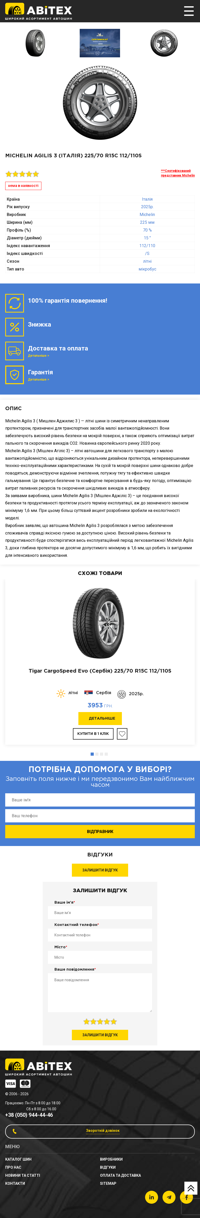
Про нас (13, 1167)
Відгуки (108, 1167)
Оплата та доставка (120, 1175)
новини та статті (22, 1175)
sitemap (108, 1183)
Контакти (15, 1183)
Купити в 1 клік (93, 733)
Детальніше (102, 718)
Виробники (111, 1159)
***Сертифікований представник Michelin (178, 173)
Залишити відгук (100, 870)
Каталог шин (18, 1159)
